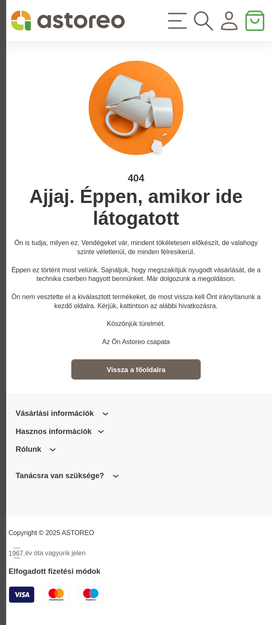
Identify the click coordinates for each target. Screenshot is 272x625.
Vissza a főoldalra (136, 371)
